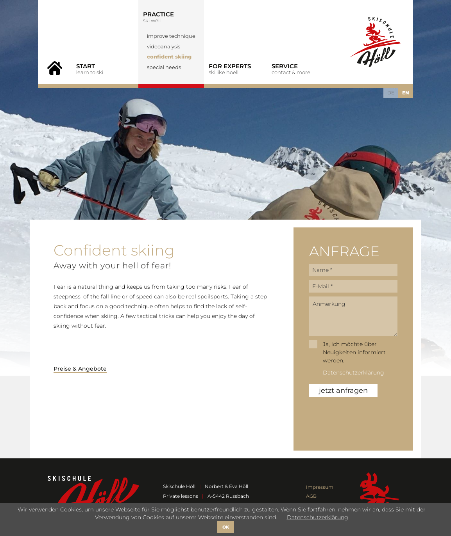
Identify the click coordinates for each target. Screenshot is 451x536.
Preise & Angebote (80, 368)
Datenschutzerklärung (353, 372)
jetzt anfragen (343, 390)
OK (225, 527)
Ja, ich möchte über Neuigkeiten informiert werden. (354, 352)
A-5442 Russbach (228, 496)
